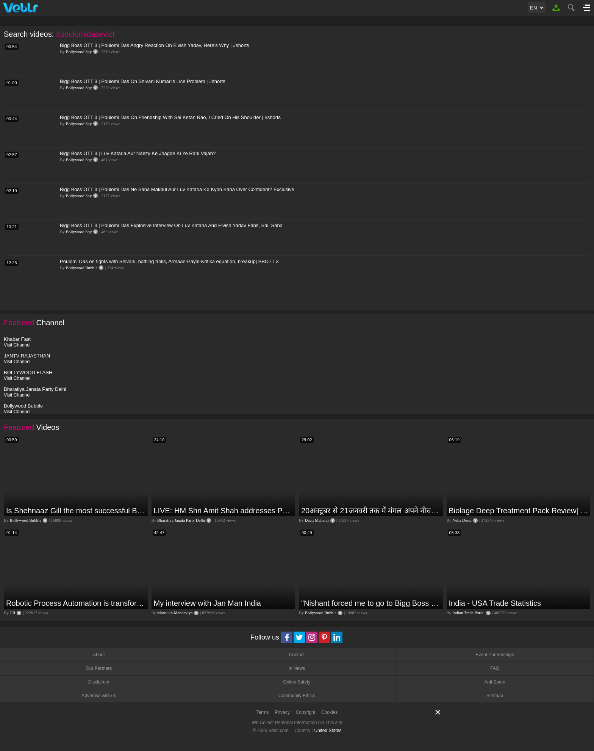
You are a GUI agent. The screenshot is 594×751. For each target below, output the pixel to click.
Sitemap (494, 695)
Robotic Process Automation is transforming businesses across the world (76, 603)
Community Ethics (296, 695)
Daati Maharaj (317, 520)
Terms (262, 712)
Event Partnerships (494, 654)
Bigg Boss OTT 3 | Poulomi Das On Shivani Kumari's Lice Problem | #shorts (142, 81)
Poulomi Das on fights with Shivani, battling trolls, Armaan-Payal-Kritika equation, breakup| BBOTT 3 (169, 261)
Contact (297, 654)
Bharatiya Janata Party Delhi (181, 520)
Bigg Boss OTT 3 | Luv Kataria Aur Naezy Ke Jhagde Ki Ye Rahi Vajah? (138, 153)
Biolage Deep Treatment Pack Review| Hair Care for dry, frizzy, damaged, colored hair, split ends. (519, 510)
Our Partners (99, 668)
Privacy (282, 712)
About (99, 654)
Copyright (305, 712)
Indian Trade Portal (468, 612)
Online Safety (296, 682)
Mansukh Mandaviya (174, 612)
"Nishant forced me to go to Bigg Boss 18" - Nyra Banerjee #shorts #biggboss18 (371, 603)
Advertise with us (98, 695)
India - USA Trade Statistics (495, 603)
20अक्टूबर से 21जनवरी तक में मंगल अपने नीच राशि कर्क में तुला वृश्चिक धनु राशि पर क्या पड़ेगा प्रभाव (371, 510)
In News (297, 668)
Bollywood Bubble (81, 267)
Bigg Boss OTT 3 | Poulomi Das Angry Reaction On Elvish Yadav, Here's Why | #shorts (154, 45)
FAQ (494, 668)
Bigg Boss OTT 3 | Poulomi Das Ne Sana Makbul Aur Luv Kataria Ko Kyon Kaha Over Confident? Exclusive (177, 189)
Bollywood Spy (79, 51)
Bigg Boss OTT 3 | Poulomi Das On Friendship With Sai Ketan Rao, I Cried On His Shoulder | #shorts (170, 117)
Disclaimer (98, 682)
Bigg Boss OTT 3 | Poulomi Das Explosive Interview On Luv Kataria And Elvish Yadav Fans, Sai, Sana (171, 225)
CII (13, 612)
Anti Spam (494, 682)
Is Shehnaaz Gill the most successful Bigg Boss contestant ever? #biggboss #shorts (76, 510)
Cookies (329, 712)
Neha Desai (462, 520)
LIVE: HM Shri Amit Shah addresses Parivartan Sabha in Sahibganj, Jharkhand (224, 510)
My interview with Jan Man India (207, 603)
